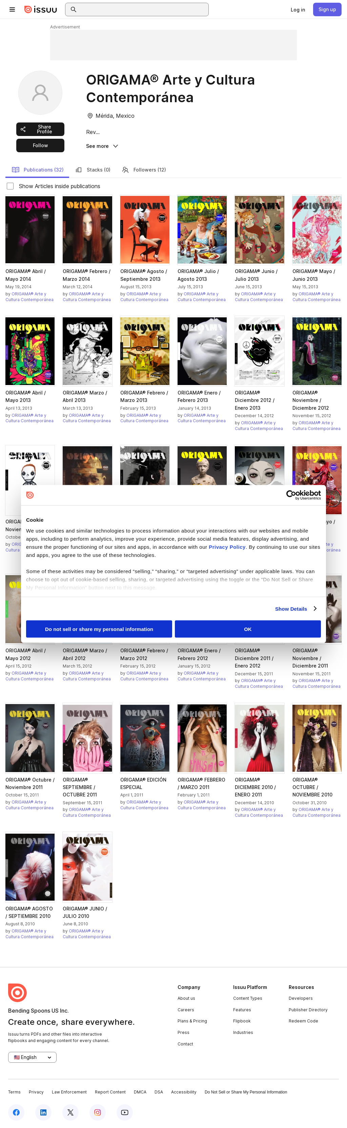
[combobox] (143, 9)
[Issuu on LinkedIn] (43, 1112)
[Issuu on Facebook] (16, 1112)
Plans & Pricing (192, 1020)
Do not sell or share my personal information (99, 629)
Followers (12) (143, 169)
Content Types (247, 997)
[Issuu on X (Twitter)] (70, 1112)
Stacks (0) (92, 169)
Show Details (291, 608)
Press (183, 1031)
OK (248, 629)
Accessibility (184, 1091)
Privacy (36, 1091)
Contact (185, 1043)
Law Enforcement (69, 1091)
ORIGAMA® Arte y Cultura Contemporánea (29, 296)
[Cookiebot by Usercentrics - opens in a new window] (291, 495)
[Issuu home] (41, 9)
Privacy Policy (227, 546)
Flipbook (242, 1020)
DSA (159, 1091)
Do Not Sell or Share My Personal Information (246, 1091)
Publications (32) (38, 169)
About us (186, 997)
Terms (14, 1091)
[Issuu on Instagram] (97, 1112)
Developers (301, 997)
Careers (186, 1009)
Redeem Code (303, 1020)
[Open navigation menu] (12, 9)
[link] (297, 9)
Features (242, 1009)
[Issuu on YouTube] (125, 1112)
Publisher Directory (308, 1009)
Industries (243, 1031)
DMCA (140, 1091)
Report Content (110, 1091)
